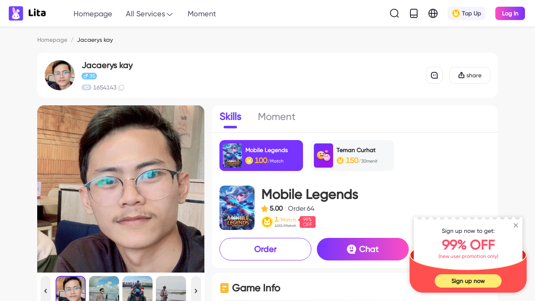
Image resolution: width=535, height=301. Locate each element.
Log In (510, 13)
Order (265, 249)
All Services (150, 14)
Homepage (93, 13)
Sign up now (468, 281)
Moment (202, 13)
